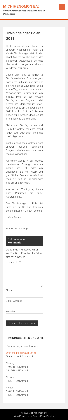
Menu (62, 7)
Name (9, 290)
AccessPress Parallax (43, 416)
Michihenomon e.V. (21, 6)
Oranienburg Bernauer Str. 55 (21, 352)
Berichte (13, 228)
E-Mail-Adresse (14, 300)
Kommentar (13, 262)
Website (10, 311)
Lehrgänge (23, 228)
